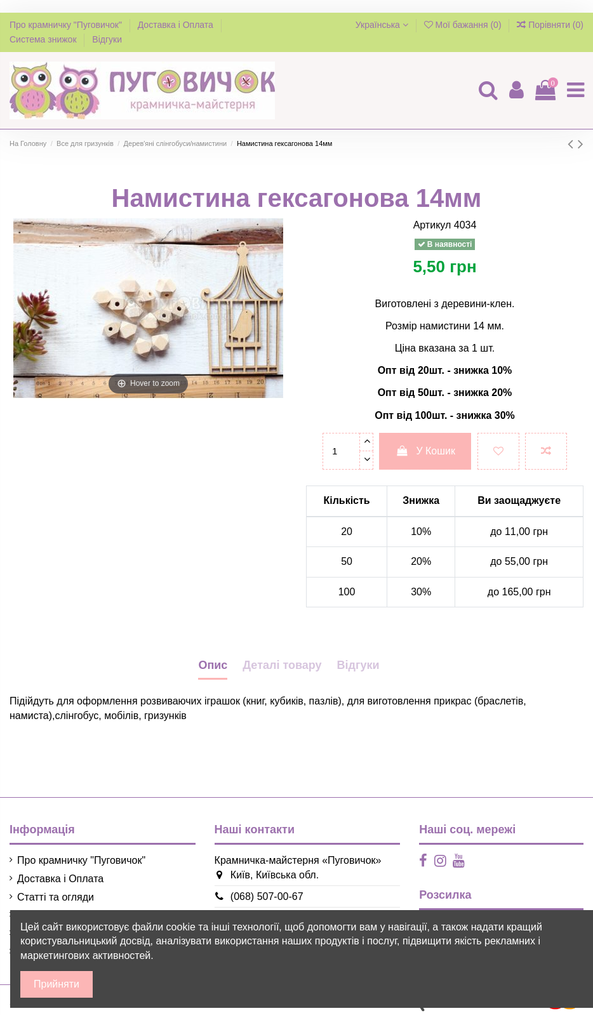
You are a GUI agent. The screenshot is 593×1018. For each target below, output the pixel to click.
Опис (212, 665)
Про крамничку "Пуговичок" (67, 25)
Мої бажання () (464, 25)
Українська (382, 25)
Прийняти (56, 984)
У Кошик (425, 451)
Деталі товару (282, 665)
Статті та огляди (55, 897)
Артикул (432, 225)
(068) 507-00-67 (259, 896)
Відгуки (107, 39)
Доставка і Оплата (177, 25)
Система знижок (44, 39)
